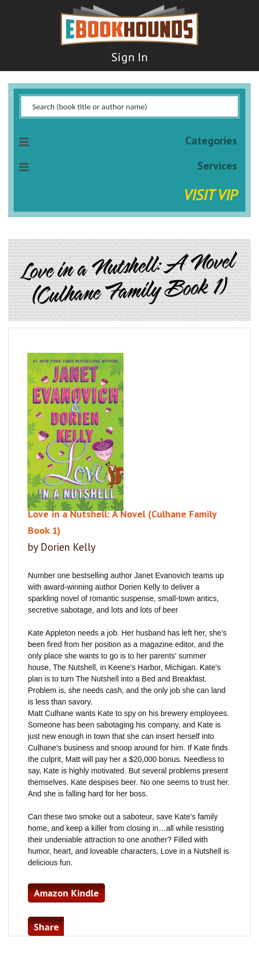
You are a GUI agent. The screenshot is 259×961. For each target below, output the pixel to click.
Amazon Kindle (66, 893)
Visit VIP (210, 194)
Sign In (129, 57)
